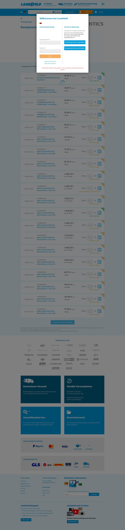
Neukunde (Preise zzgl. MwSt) (75, 42)
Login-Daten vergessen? (50, 63)
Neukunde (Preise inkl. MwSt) (75, 48)
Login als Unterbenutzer (50, 61)
